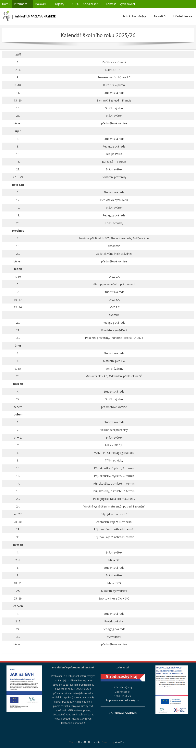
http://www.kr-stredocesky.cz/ (122, 700)
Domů (6, 4)
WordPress (120, 741)
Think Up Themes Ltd (89, 741)
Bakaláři (42, 4)
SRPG (75, 4)
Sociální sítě (92, 4)
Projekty (61, 4)
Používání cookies (123, 713)
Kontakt (111, 4)
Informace (22, 4)
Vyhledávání (127, 4)
